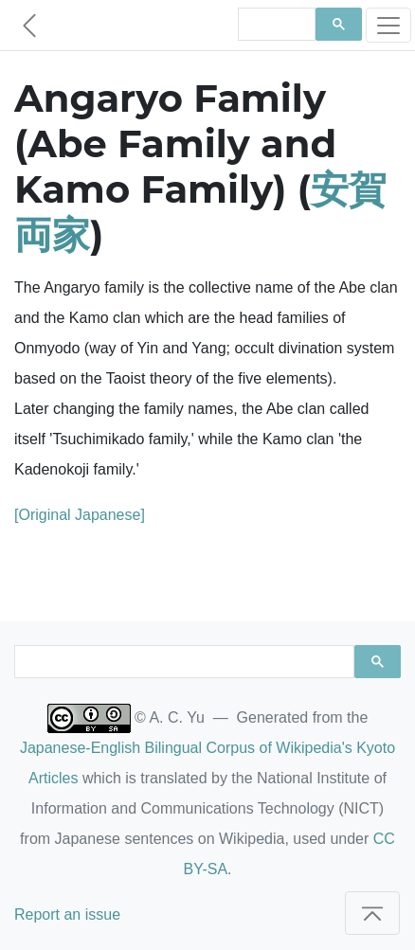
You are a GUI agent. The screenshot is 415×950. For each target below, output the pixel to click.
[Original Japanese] (79, 515)
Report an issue (67, 914)
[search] (274, 24)
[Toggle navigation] (388, 25)
